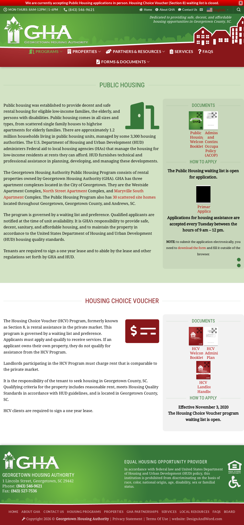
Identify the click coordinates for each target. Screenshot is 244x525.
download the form (192, 248)
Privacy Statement (127, 518)
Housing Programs (84, 512)
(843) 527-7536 (24, 491)
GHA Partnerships (142, 512)
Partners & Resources (135, 51)
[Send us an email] (201, 9)
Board (229, 512)
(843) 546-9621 (29, 486)
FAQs (205, 51)
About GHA (165, 9)
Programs (46, 51)
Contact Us (187, 9)
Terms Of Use (157, 518)
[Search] (239, 9)
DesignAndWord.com (204, 518)
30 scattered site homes (134, 197)
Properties (84, 51)
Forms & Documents (123, 62)
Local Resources (195, 512)
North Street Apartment (65, 190)
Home (145, 9)
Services (181, 51)
